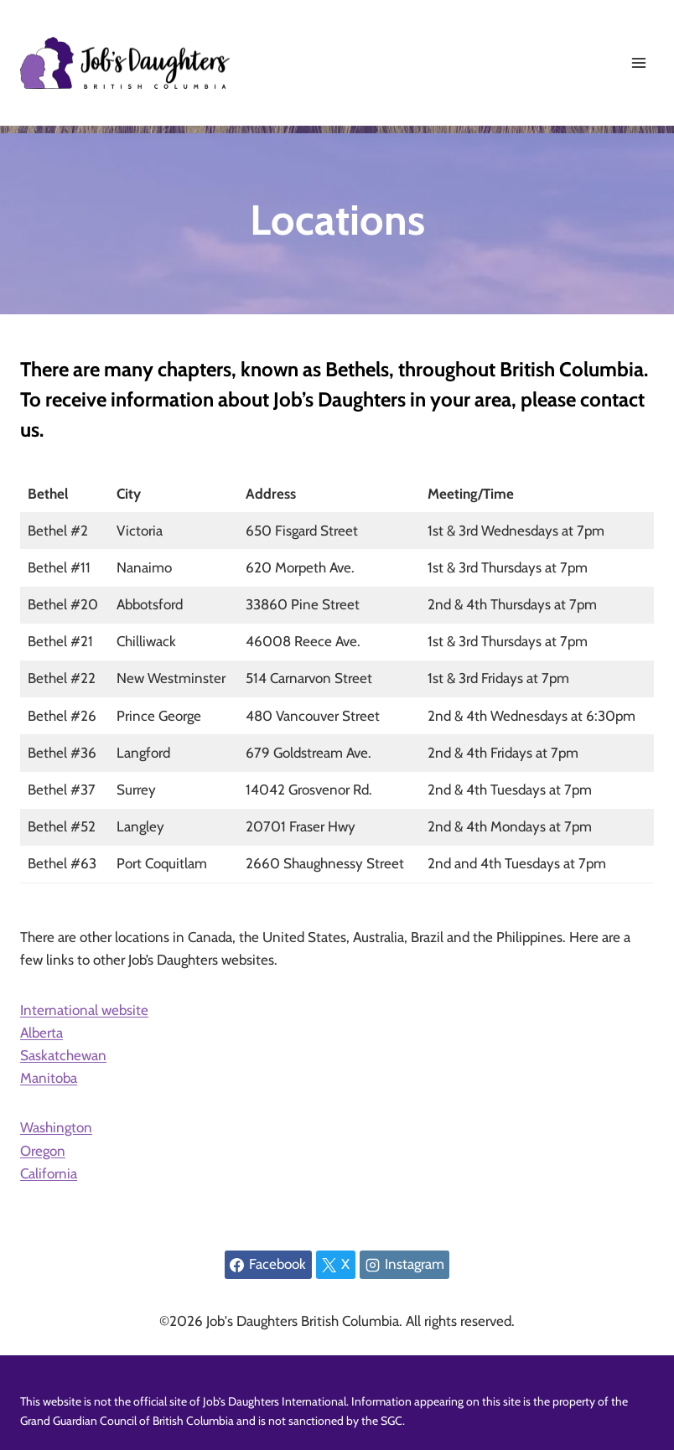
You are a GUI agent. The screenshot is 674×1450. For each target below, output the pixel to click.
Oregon (42, 1150)
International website (84, 1010)
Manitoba (48, 1077)
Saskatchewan (63, 1055)
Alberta (41, 1032)
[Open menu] (638, 62)
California (48, 1173)
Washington (56, 1127)
